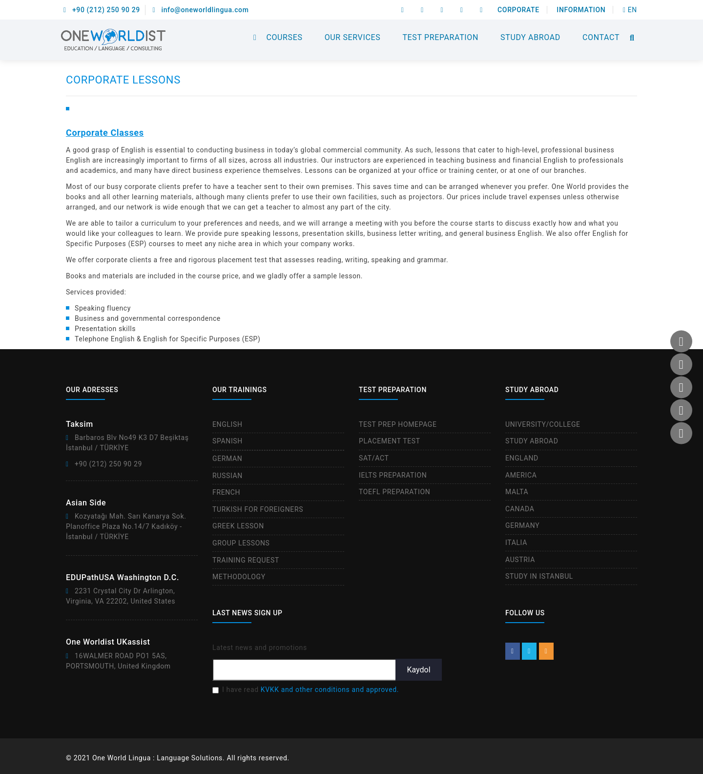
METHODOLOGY (239, 577)
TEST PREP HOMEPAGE (398, 424)
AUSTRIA (520, 560)
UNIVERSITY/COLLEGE (542, 424)
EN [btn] (630, 10)
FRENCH (226, 492)
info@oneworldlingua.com (201, 10)
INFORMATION (581, 10)
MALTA (516, 492)
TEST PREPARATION (440, 37)
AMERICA (521, 475)
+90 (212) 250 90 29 (101, 10)
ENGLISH (227, 424)
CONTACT (601, 37)
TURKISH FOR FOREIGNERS (257, 509)
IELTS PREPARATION (393, 475)
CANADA (520, 509)
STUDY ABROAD (530, 37)
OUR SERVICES (353, 37)
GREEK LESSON (238, 526)
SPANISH (227, 441)
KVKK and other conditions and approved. (330, 689)
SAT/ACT (374, 458)
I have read (310, 689)
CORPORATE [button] (518, 10)
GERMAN (227, 458)
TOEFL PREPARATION (394, 492)
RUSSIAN (227, 476)
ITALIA (516, 542)
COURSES (284, 37)
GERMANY (522, 525)
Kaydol (418, 669)
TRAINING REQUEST (245, 560)
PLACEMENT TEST (389, 441)
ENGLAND (521, 458)
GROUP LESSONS (241, 543)
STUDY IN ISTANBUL (539, 576)
